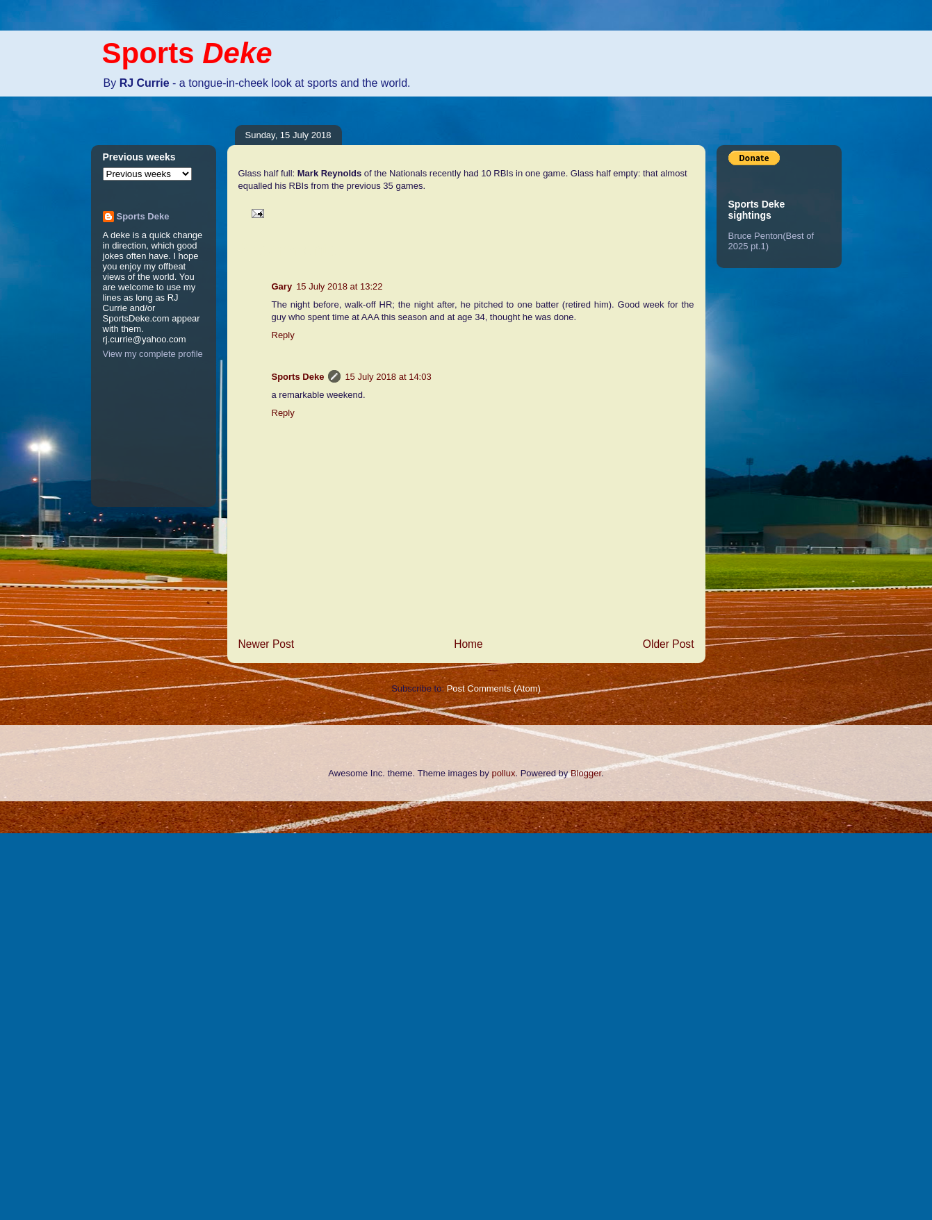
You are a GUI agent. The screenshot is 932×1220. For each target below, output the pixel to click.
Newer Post (266, 644)
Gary (282, 286)
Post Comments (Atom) (494, 688)
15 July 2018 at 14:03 (388, 376)
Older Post (668, 644)
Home (468, 644)
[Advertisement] (55, 1009)
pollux (503, 773)
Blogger (586, 773)
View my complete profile (153, 354)
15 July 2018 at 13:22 (339, 286)
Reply (283, 335)
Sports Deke (298, 376)
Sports (187, 53)
